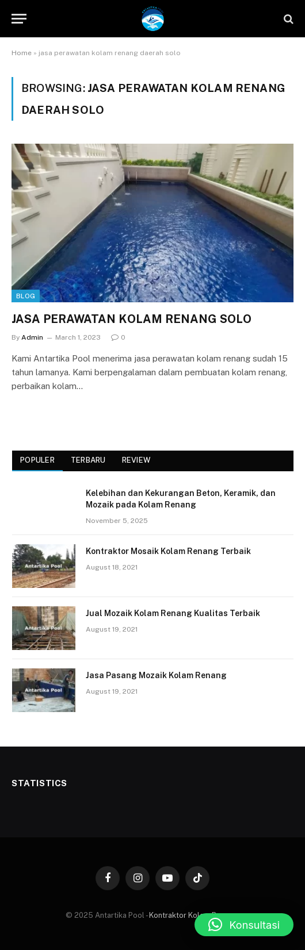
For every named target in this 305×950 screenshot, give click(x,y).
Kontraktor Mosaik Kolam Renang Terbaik (168, 551)
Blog (25, 296)
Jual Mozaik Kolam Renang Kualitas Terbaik (173, 613)
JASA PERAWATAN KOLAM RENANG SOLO (131, 319)
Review (136, 460)
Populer (37, 460)
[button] (244, 924)
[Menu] (19, 19)
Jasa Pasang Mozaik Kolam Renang (156, 675)
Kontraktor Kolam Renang (193, 915)
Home (22, 53)
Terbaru (88, 460)
